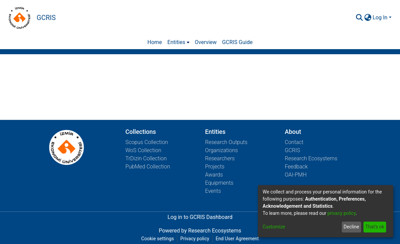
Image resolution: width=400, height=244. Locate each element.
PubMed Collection (148, 166)
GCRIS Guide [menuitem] (237, 42)
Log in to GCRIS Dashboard (200, 217)
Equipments (219, 183)
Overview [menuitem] (206, 42)
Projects (214, 166)
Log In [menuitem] (380, 17)
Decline (351, 226)
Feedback (296, 166)
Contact (294, 142)
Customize (274, 226)
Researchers (220, 158)
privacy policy (341, 213)
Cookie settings (157, 238)
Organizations (221, 150)
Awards (214, 174)
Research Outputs (226, 142)
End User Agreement (237, 238)
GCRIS (292, 150)
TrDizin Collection (146, 158)
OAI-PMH (296, 174)
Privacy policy (194, 238)
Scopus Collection (147, 142)
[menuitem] (367, 18)
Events (213, 191)
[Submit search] (359, 18)
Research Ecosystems (311, 158)
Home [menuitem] (155, 42)
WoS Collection (143, 150)
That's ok (374, 226)
